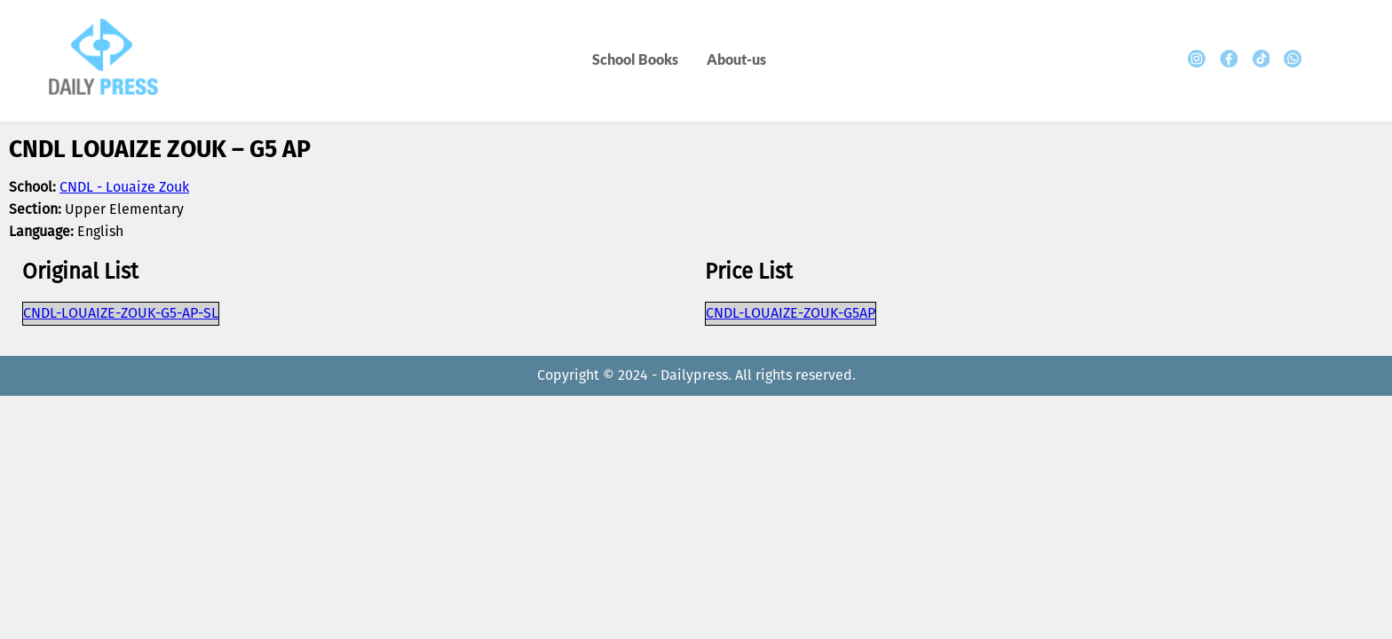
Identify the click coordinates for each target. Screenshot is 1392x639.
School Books (635, 59)
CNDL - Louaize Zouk (124, 188)
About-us (736, 59)
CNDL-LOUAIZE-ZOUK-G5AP (790, 314)
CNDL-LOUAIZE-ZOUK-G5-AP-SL (120, 314)
